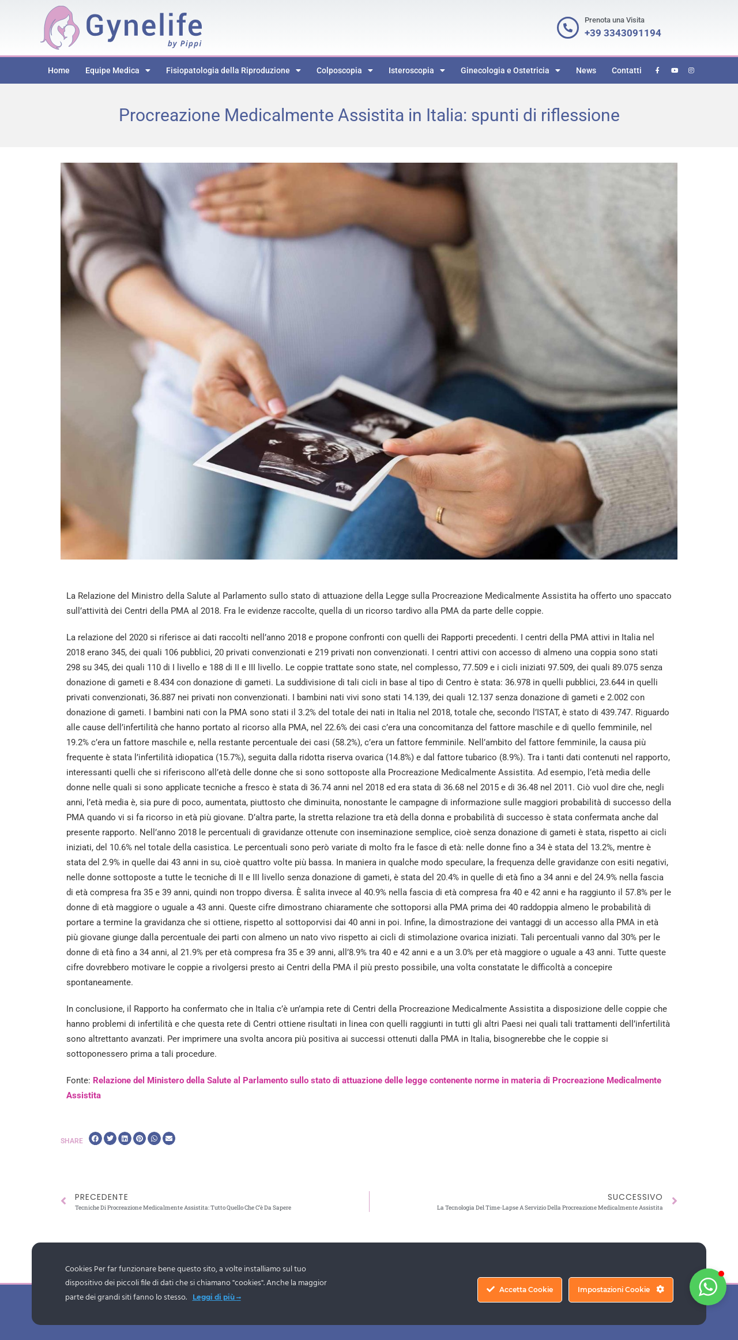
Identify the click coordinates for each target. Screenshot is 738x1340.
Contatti (627, 70)
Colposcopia (345, 70)
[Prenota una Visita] (568, 28)
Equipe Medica (117, 70)
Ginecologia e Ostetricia (510, 70)
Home (59, 70)
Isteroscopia (417, 70)
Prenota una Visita (615, 20)
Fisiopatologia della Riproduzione (233, 70)
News (586, 70)
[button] (95, 1138)
